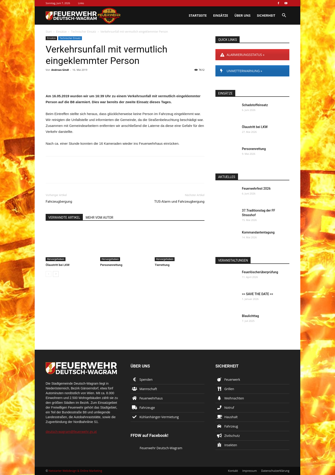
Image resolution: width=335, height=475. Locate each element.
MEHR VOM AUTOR (99, 217)
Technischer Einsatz (83, 32)
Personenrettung (111, 265)
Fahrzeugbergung (59, 201)
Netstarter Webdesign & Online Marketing (75, 471)
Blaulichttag (250, 316)
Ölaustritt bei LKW (58, 265)
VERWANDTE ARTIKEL (64, 217)
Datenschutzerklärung (275, 471)
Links (81, 3)
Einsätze (220, 15)
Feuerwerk (232, 379)
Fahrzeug (231, 426)
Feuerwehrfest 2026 (256, 188)
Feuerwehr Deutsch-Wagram (161, 448)
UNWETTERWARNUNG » (241, 71)
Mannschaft (148, 389)
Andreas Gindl (60, 69)
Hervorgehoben (55, 259)
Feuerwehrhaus (151, 398)
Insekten (230, 445)
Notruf (229, 407)
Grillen (229, 389)
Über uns (242, 15)
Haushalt (231, 417)
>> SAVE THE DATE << (257, 294)
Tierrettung (162, 265)
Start (49, 32)
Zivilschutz (232, 435)
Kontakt (233, 471)
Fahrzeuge (147, 407)
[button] (283, 16)
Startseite (198, 15)
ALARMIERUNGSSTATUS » (242, 54)
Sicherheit (266, 15)
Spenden (146, 379)
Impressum (249, 471)
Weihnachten (234, 398)
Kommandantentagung (258, 232)
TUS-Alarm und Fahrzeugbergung (179, 201)
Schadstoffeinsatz (255, 105)
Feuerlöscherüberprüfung (260, 272)
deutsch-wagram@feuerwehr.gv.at (71, 431)
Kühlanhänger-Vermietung (159, 417)
